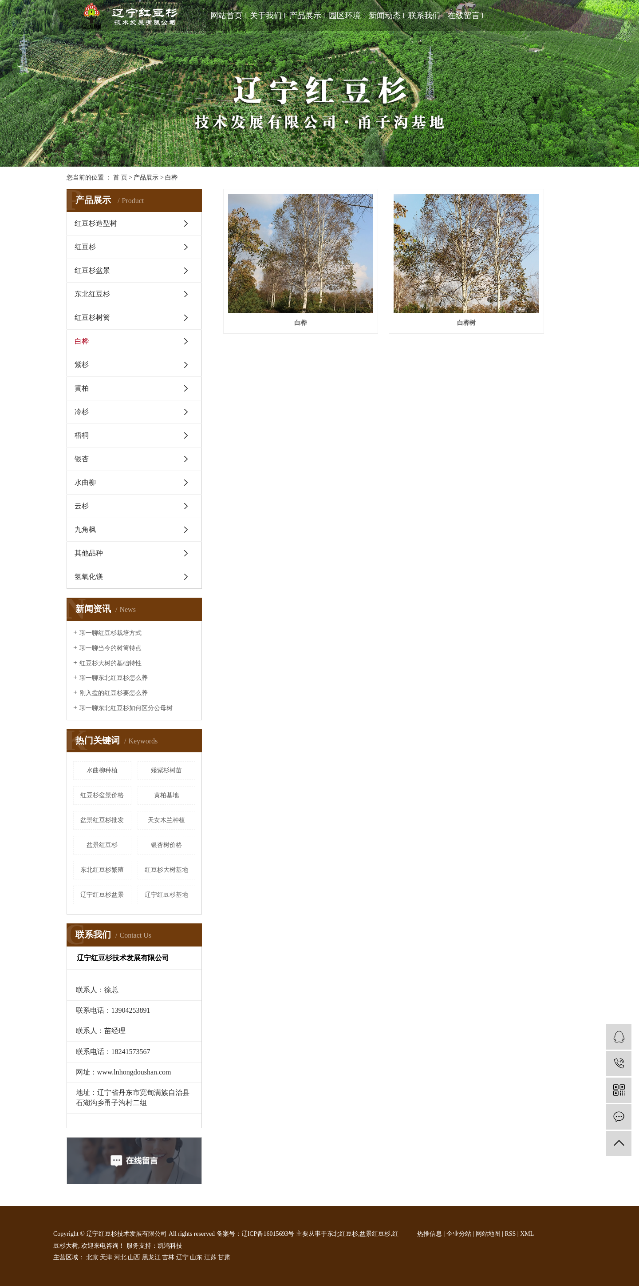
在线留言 (464, 15)
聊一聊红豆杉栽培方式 (110, 633)
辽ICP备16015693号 (268, 1233)
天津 (106, 1257)
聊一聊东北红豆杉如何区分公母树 (126, 708)
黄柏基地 (166, 795)
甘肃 (224, 1257)
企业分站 (458, 1233)
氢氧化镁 (89, 576)
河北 (120, 1257)
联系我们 (424, 15)
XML (527, 1233)
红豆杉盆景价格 (102, 795)
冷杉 (82, 411)
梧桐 (82, 435)
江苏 (210, 1257)
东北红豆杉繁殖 (102, 870)
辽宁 (182, 1257)
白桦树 (397, 285)
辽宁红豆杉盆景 (102, 894)
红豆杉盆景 (92, 270)
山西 (134, 1257)
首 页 (120, 177)
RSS (510, 1233)
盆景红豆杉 (102, 845)
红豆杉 (85, 247)
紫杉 (82, 364)
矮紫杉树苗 (166, 770)
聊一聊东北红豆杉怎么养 (113, 678)
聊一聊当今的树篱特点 (110, 648)
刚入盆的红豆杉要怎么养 (113, 693)
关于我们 (266, 15)
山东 (196, 1257)
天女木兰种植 (166, 820)
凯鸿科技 (170, 1245)
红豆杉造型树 (96, 223)
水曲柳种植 (102, 770)
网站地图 (488, 1233)
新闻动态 (385, 15)
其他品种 (89, 553)
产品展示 (305, 15)
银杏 (82, 459)
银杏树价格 (166, 845)
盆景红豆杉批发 (102, 820)
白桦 (171, 177)
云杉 (82, 506)
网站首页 (226, 15)
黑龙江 (151, 1257)
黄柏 (82, 388)
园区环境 (345, 15)
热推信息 (429, 1233)
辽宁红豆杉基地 (166, 894)
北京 (92, 1257)
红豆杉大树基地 (166, 870)
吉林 (168, 1257)
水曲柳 (85, 482)
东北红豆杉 (92, 294)
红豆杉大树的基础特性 (110, 663)
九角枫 (85, 529)
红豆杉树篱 (92, 317)
